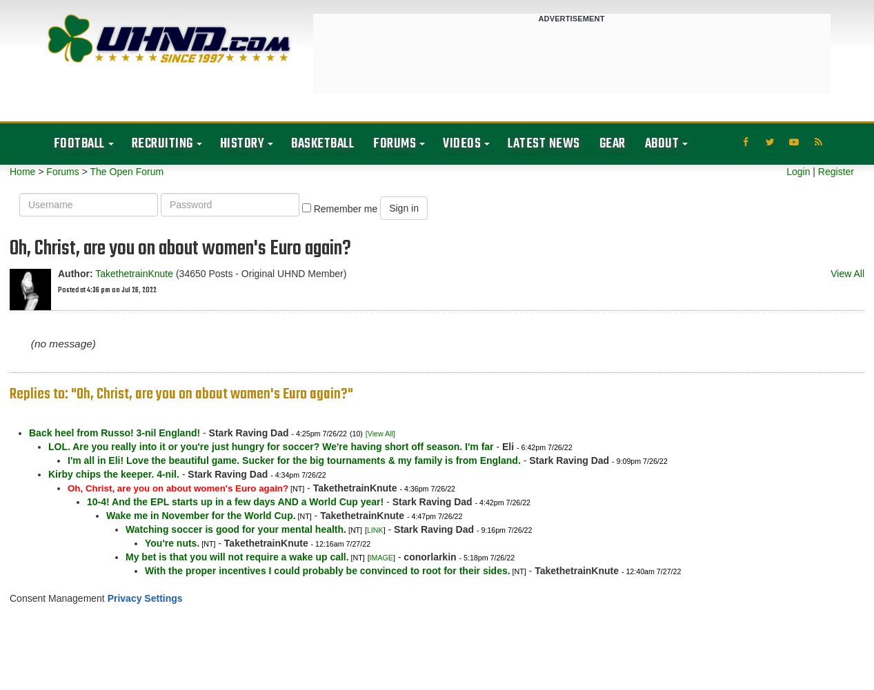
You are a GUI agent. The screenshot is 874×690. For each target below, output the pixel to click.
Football (79, 143)
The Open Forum (126, 171)
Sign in (404, 208)
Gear (612, 143)
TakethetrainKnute (134, 273)
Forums (394, 143)
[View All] (380, 433)
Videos (462, 143)
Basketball (322, 143)
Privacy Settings (145, 598)
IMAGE (381, 558)
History (242, 143)
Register (836, 171)
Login (798, 171)
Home (22, 171)
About (662, 143)
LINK (375, 530)
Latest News (544, 143)
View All (847, 273)
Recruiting (162, 143)
